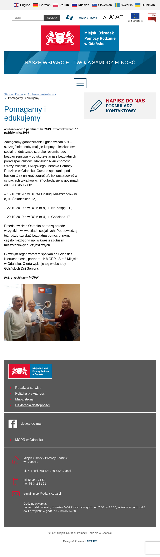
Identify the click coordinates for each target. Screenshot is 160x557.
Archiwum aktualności (42, 94)
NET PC (92, 542)
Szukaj (52, 17)
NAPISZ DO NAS (128, 105)
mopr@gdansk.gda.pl (47, 493)
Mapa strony (88, 17)
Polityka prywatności (30, 393)
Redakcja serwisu (28, 387)
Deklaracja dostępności (32, 405)
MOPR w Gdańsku (29, 440)
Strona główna (13, 94)
